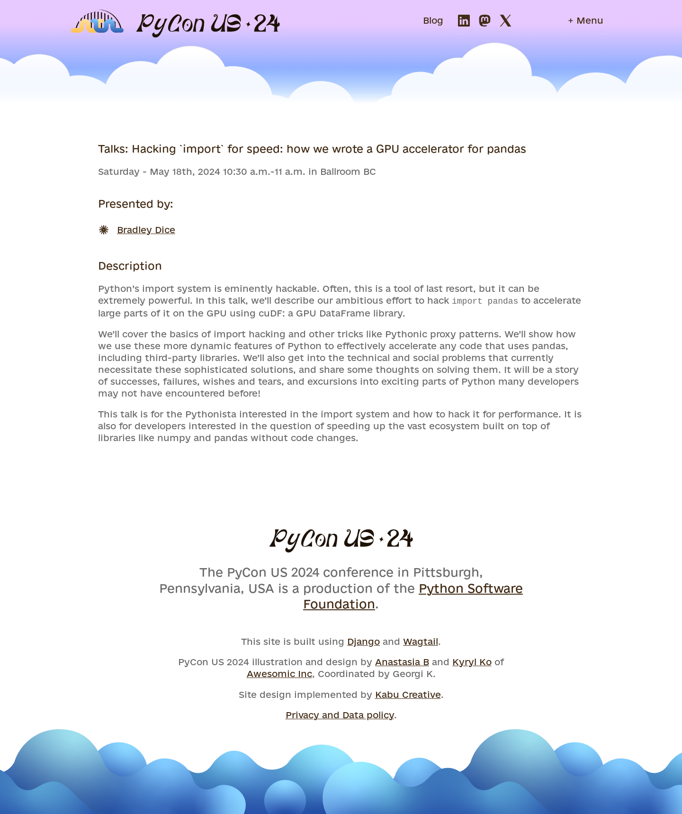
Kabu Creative (408, 693)
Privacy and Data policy (340, 714)
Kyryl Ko (472, 661)
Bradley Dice (146, 230)
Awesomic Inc (279, 673)
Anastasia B (402, 661)
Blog (433, 20)
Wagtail (420, 640)
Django (363, 640)
